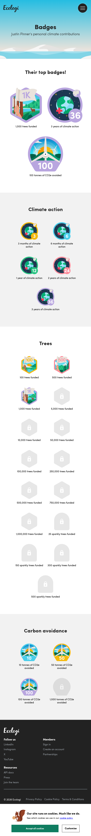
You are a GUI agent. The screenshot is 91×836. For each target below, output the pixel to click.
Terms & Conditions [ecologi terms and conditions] (73, 799)
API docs (9, 772)
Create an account (53, 749)
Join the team (11, 782)
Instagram (10, 749)
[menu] (82, 8)
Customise (71, 828)
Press (7, 777)
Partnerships (50, 754)
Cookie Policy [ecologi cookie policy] (51, 799)
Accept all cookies (35, 828)
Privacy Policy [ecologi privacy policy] (34, 799)
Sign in (47, 744)
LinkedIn (8, 744)
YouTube (8, 759)
